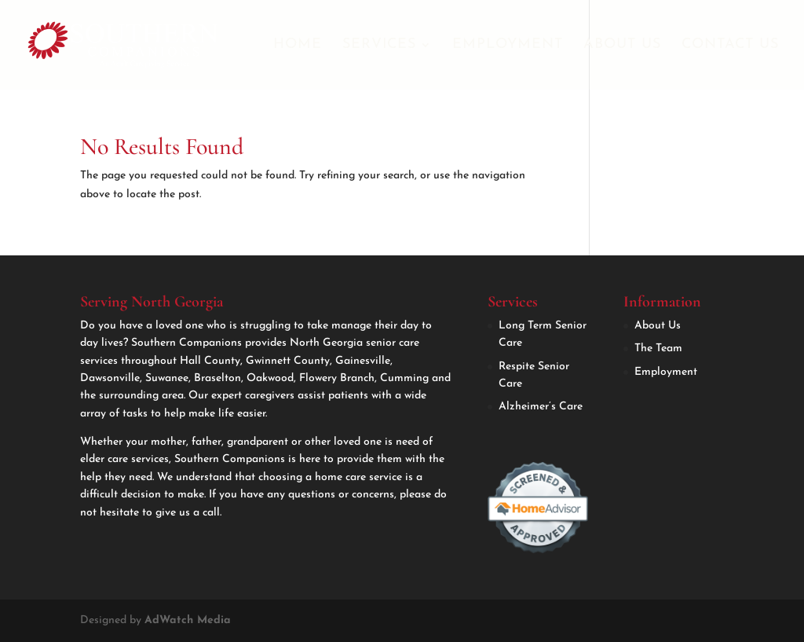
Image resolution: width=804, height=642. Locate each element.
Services (379, 45)
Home (297, 45)
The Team (658, 348)
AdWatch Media (187, 620)
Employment (507, 45)
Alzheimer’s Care (541, 407)
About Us (622, 45)
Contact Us (730, 45)
